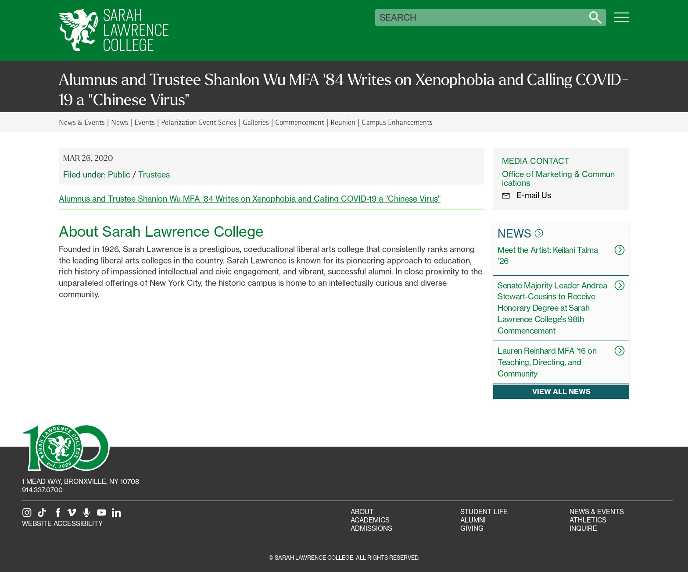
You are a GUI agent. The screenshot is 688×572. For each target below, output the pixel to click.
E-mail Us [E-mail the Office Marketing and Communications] (526, 195)
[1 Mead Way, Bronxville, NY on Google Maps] (80, 481)
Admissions (371, 528)
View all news (561, 391)
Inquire (583, 528)
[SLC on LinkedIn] (118, 515)
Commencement (299, 122)
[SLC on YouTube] (103, 515)
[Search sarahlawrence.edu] (595, 17)
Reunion (342, 122)
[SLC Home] (113, 30)
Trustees (154, 174)
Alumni (473, 520)
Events (144, 122)
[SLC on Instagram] (28, 515)
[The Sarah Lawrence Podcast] (88, 515)
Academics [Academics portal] (370, 520)
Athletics (588, 520)
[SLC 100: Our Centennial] (66, 447)
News (119, 122)
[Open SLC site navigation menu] (621, 22)
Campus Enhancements (397, 122)
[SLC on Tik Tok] (43, 515)
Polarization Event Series (198, 122)
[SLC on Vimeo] (73, 515)
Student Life (484, 512)
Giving (472, 528)
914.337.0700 (42, 490)
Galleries (256, 122)
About (362, 512)
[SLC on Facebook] (58, 515)
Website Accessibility (62, 523)
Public (119, 174)
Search (398, 17)
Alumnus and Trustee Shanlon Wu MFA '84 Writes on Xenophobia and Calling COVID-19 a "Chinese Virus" (250, 198)
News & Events (82, 122)
